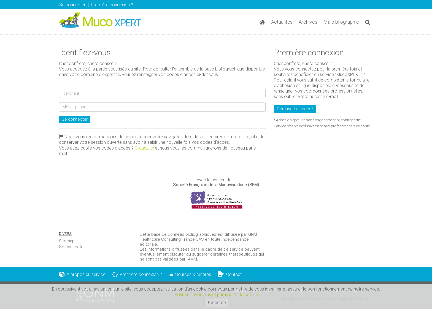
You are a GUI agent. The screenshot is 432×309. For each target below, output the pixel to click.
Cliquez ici (144, 148)
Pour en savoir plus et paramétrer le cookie (216, 295)
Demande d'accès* (295, 108)
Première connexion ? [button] (112, 4)
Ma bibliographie (341, 22)
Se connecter (72, 4)
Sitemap (67, 240)
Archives (308, 22)
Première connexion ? (137, 274)
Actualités (282, 22)
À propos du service (82, 274)
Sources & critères (190, 274)
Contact (230, 274)
